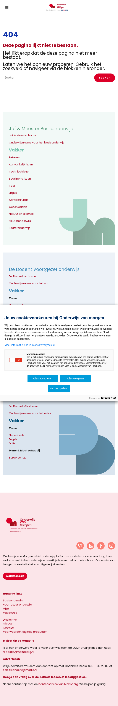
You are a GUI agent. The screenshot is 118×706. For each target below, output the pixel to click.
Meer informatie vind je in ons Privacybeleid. (29, 345)
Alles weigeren (75, 378)
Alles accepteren (42, 378)
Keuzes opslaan (59, 388)
